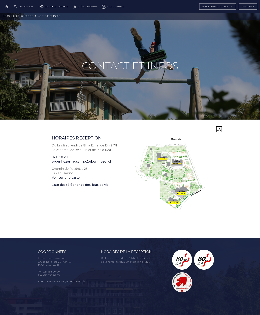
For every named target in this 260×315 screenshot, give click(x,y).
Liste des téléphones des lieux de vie (80, 185)
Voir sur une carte (66, 178)
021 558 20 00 (62, 157)
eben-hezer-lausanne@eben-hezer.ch (82, 161)
